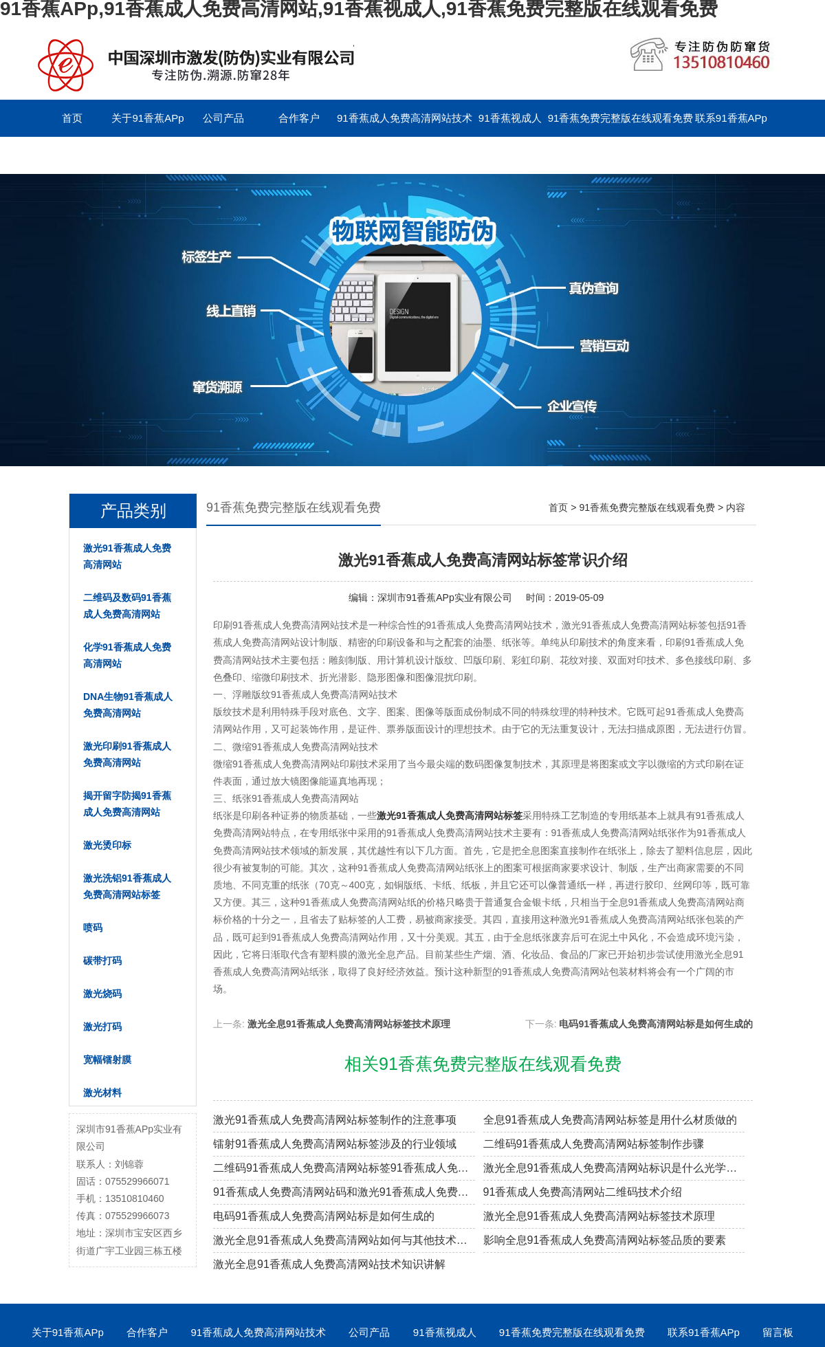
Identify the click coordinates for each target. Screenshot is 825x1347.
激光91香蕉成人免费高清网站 (127, 556)
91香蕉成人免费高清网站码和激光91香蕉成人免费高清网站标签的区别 (344, 1192)
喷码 (92, 927)
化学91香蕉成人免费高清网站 (127, 655)
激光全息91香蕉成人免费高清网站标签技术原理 (349, 1023)
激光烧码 (102, 993)
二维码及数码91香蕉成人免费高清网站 (127, 606)
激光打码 (102, 1026)
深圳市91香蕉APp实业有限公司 (444, 597)
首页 (72, 118)
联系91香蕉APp (731, 118)
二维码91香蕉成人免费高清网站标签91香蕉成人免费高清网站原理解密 (344, 1168)
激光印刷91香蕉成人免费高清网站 (127, 754)
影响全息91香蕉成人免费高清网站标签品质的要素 (605, 1240)
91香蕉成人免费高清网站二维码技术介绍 (583, 1192)
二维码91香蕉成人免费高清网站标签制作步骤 (594, 1144)
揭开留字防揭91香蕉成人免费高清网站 (127, 804)
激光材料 (102, 1092)
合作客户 (299, 118)
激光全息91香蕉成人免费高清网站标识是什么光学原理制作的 (614, 1168)
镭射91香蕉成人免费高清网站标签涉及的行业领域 (334, 1144)
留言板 (72, 155)
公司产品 (223, 118)
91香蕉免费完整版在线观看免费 (621, 118)
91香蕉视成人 (510, 118)
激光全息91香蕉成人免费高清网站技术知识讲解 (329, 1264)
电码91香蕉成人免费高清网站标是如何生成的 (656, 1023)
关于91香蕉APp (147, 118)
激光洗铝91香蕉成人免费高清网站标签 (127, 886)
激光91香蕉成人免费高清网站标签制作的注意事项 (334, 1120)
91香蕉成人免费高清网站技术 (404, 118)
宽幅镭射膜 (107, 1059)
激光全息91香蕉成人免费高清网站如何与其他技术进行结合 (344, 1240)
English (147, 155)
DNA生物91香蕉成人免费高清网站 (128, 705)
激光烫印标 (107, 845)
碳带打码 (102, 960)
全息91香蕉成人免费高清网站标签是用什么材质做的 (610, 1120)
